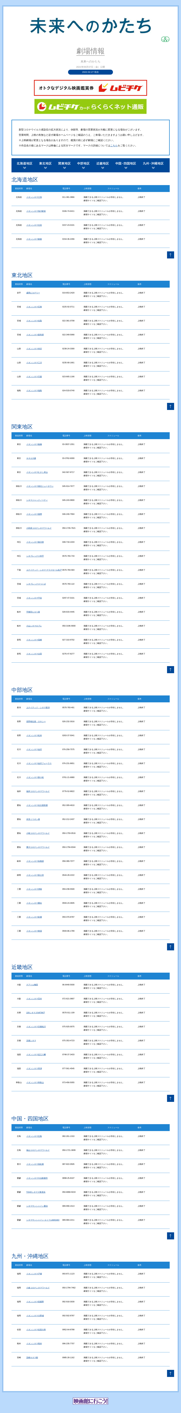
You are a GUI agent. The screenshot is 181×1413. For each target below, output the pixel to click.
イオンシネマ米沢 (34, 349)
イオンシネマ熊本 (34, 1343)
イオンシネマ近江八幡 (36, 1054)
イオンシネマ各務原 (35, 861)
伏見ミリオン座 (33, 819)
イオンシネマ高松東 (35, 1164)
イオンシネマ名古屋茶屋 (37, 805)
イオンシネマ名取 (34, 321)
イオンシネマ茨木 (34, 999)
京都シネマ (31, 1040)
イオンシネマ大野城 (35, 1316)
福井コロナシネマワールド (38, 791)
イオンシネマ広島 (34, 1136)
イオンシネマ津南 (34, 889)
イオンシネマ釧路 (34, 239)
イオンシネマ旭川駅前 (36, 211)
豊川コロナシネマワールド (38, 847)
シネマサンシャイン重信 (37, 1206)
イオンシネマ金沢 (34, 749)
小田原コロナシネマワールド (39, 528)
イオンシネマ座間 (34, 514)
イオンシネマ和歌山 (35, 1082)
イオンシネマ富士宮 (35, 875)
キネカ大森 (31, 458)
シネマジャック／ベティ (37, 500)
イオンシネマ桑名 (34, 903)
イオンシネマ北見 (34, 225)
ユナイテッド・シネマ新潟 (38, 707)
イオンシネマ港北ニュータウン (40, 486)
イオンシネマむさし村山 (37, 472)
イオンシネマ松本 (34, 735)
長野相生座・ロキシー (36, 721)
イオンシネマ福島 (34, 390)
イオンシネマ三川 (34, 363)
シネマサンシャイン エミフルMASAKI (43, 1220)
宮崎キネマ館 (32, 1357)
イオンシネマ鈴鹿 (34, 917)
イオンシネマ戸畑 (34, 1274)
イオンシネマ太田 (34, 654)
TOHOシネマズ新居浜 (36, 1192)
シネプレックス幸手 (35, 556)
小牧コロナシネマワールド (38, 833)
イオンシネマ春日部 (35, 542)
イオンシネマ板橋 (34, 444)
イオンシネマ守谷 (34, 598)
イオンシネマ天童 (34, 376)
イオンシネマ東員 (34, 931)
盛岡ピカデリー (33, 293)
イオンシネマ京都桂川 (36, 1026)
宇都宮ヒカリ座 (33, 612)
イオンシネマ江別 (34, 197)
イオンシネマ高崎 (34, 640)
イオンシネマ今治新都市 (37, 1178)
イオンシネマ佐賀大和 (36, 1329)
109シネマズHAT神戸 (35, 1013)
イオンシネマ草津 (34, 1068)
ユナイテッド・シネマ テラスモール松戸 (44, 570)
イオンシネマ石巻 (34, 307)
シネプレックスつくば (36, 584)
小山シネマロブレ (34, 626)
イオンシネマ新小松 (35, 777)
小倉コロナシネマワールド (38, 1288)
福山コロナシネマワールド (38, 1150)
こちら (114, 145)
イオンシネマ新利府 (35, 335)
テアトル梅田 (32, 985)
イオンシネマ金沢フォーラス (39, 763)
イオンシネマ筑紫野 (35, 1302)
